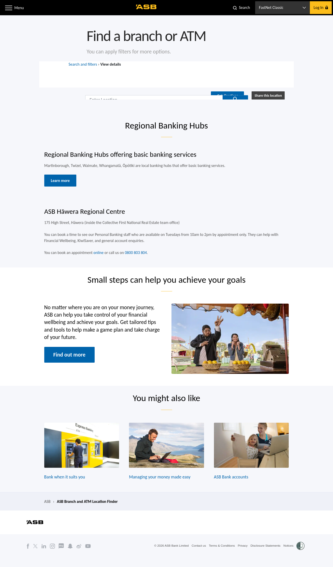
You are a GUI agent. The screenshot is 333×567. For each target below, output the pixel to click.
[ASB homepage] (146, 7)
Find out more (67, 360)
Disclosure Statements (265, 555)
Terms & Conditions (220, 555)
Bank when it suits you (63, 485)
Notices (288, 555)
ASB (45, 510)
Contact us (197, 555)
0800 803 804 (135, 256)
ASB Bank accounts (232, 485)
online (97, 256)
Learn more (58, 183)
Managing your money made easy (159, 485)
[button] (8, 7)
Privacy (242, 555)
